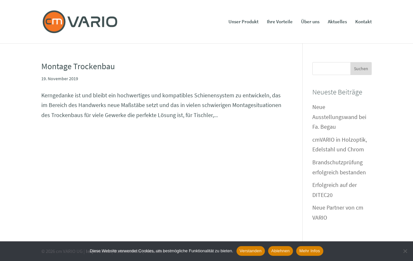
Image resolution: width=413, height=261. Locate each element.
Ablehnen (280, 250)
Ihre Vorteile (280, 22)
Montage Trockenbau (78, 66)
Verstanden (251, 250)
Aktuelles (337, 22)
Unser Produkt (243, 22)
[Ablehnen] (405, 251)
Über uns (310, 22)
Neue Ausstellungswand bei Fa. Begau (339, 116)
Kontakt (363, 22)
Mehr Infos (309, 250)
